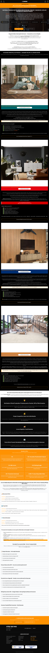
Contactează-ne (21, 636)
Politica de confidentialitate (10, 636)
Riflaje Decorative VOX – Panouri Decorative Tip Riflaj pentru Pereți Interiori (16, 187)
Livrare (7, 639)
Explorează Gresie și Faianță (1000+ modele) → (24, 387)
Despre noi (8, 638)
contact (34, 628)
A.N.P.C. (19, 639)
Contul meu (8, 643)
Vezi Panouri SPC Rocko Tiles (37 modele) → (25, 302)
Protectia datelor (9, 637)
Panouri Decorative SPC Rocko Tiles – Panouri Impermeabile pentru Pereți (15, 270)
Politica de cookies (9, 640)
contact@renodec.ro (28, 628)
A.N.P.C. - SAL (20, 640)
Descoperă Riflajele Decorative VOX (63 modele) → (24, 219)
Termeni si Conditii (9, 641)
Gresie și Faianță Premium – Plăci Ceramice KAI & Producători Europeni (14, 353)
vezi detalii (15, 130)
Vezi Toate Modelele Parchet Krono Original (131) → (24, 136)
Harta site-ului (20, 638)
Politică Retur (8, 642)
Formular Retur (20, 637)
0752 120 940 (11, 626)
